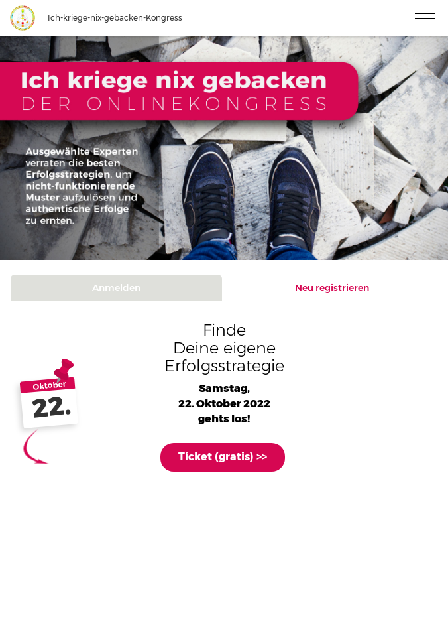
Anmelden (116, 288)
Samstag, (224, 388)
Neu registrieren (332, 288)
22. (51, 407)
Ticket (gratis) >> (222, 456)
